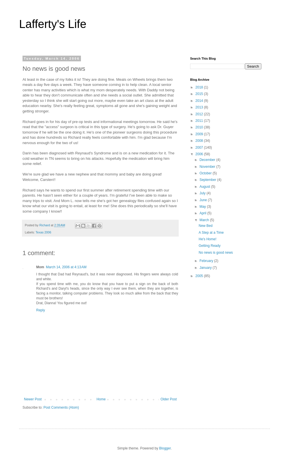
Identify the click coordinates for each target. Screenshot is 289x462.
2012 (200, 114)
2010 (200, 127)
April (203, 213)
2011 (200, 121)
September (208, 180)
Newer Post (33, 399)
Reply (40, 310)
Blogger (165, 448)
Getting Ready (210, 246)
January (206, 268)
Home (101, 399)
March (205, 220)
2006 (200, 154)
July (203, 193)
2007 (200, 148)
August (205, 187)
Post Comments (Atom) (61, 407)
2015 (200, 94)
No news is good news (216, 253)
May (203, 207)
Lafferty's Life (52, 24)
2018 (200, 87)
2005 (200, 276)
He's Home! (207, 239)
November (208, 167)
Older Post (168, 399)
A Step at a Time (211, 233)
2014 (200, 101)
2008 (200, 141)
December (208, 160)
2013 (200, 107)
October (206, 173)
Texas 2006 (43, 232)
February (207, 261)
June (204, 200)
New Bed (206, 226)
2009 (200, 134)
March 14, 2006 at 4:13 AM (66, 267)
